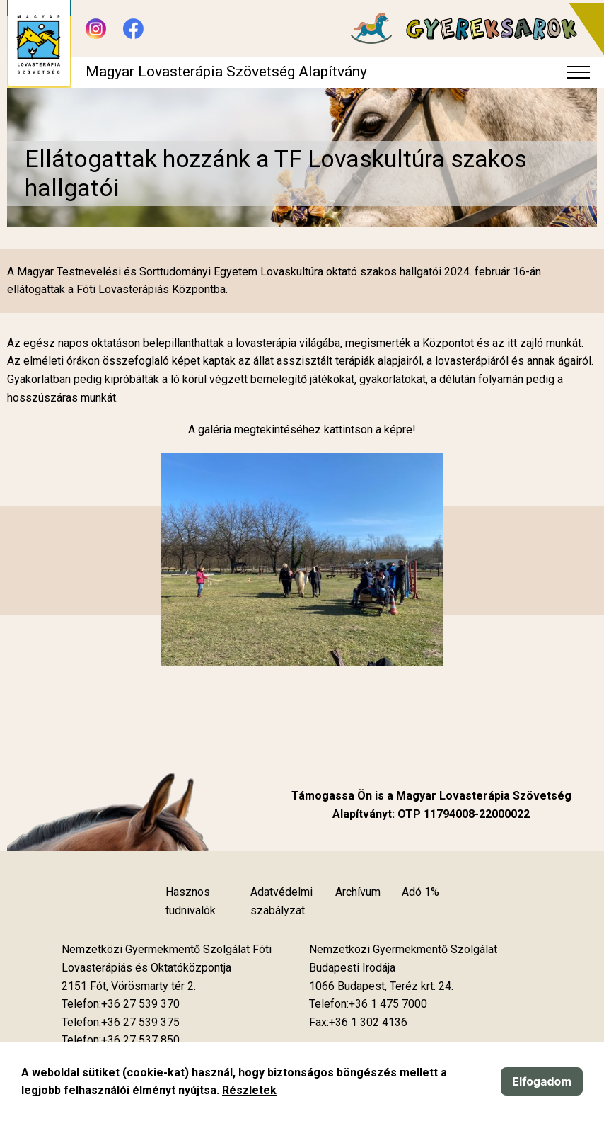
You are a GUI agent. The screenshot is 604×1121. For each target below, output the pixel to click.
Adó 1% (420, 892)
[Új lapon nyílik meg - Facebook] (133, 28)
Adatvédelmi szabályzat (281, 901)
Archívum (358, 892)
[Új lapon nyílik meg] (129, 986)
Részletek (249, 1090)
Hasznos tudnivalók (190, 901)
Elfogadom (541, 1081)
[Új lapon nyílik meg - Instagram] (96, 28)
